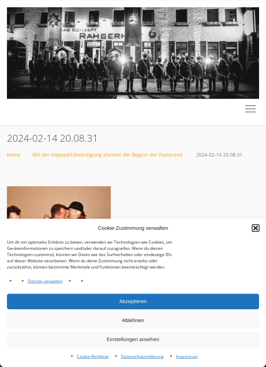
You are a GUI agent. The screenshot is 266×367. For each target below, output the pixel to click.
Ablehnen (133, 320)
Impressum (187, 356)
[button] (255, 228)
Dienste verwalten (45, 281)
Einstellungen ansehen (133, 339)
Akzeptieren (133, 301)
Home (13, 154)
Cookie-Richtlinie (93, 356)
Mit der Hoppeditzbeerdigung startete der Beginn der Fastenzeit (108, 154)
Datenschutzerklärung (142, 356)
